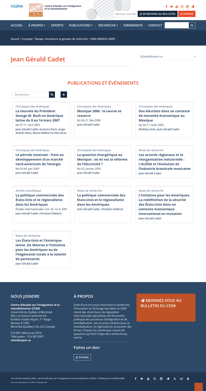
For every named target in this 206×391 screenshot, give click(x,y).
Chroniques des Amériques (32, 106)
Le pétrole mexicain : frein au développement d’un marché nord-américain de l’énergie (40, 159)
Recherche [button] (107, 25)
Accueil (17, 25)
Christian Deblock (50, 213)
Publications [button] (79, 25)
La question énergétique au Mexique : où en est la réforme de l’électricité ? (102, 159)
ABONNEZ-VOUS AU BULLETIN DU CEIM (161, 303)
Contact (155, 25)
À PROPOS (83, 296)
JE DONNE (186, 14)
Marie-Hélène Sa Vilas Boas (50, 133)
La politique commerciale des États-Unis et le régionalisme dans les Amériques (40, 200)
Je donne (82, 357)
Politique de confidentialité (111, 378)
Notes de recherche (151, 150)
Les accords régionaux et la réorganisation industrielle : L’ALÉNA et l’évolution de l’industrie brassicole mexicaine (165, 162)
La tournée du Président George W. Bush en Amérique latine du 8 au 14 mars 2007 (39, 115)
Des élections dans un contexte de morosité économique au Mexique (164, 115)
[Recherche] (177, 25)
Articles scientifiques (28, 190)
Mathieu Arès (147, 129)
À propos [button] (35, 25)
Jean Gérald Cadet (27, 129)
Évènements (133, 25)
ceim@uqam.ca (21, 340)
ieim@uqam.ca (151, 56)
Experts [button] (57, 25)
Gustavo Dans (48, 129)
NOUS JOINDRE (25, 296)
